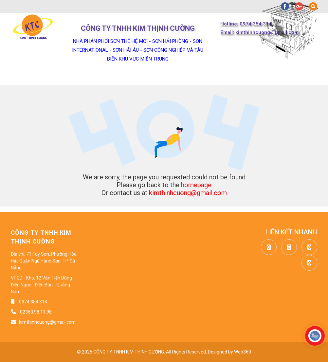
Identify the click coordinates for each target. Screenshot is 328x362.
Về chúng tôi (81, 77)
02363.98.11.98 (35, 312)
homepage (196, 185)
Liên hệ (295, 77)
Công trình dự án (239, 77)
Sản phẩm (136, 77)
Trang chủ (26, 77)
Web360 (242, 351)
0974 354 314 (33, 301)
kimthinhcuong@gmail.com (188, 193)
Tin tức (183, 77)
